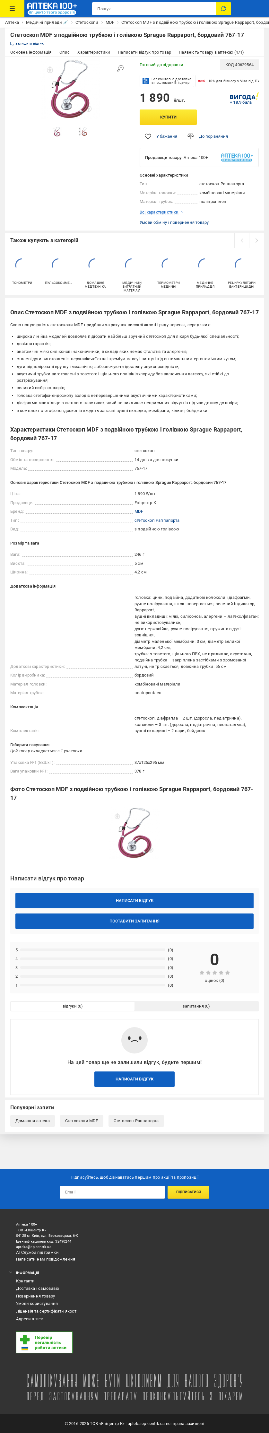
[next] (256, 240)
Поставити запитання (134, 921)
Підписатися (188, 1192)
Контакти (25, 1281)
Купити (168, 117)
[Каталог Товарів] (12, 8)
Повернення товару (35, 1296)
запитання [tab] (193, 1006)
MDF (138, 511)
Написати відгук (134, 900)
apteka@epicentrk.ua (33, 1247)
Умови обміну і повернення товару (174, 222)
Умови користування (37, 1303)
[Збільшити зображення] (120, 68)
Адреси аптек (29, 1318)
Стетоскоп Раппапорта (136, 1120)
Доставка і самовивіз (37, 1288)
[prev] (241, 240)
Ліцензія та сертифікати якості (46, 1311)
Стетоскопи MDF (81, 1120)
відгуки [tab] (70, 1006)
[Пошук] (223, 8)
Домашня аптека (32, 1120)
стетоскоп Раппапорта (156, 520)
